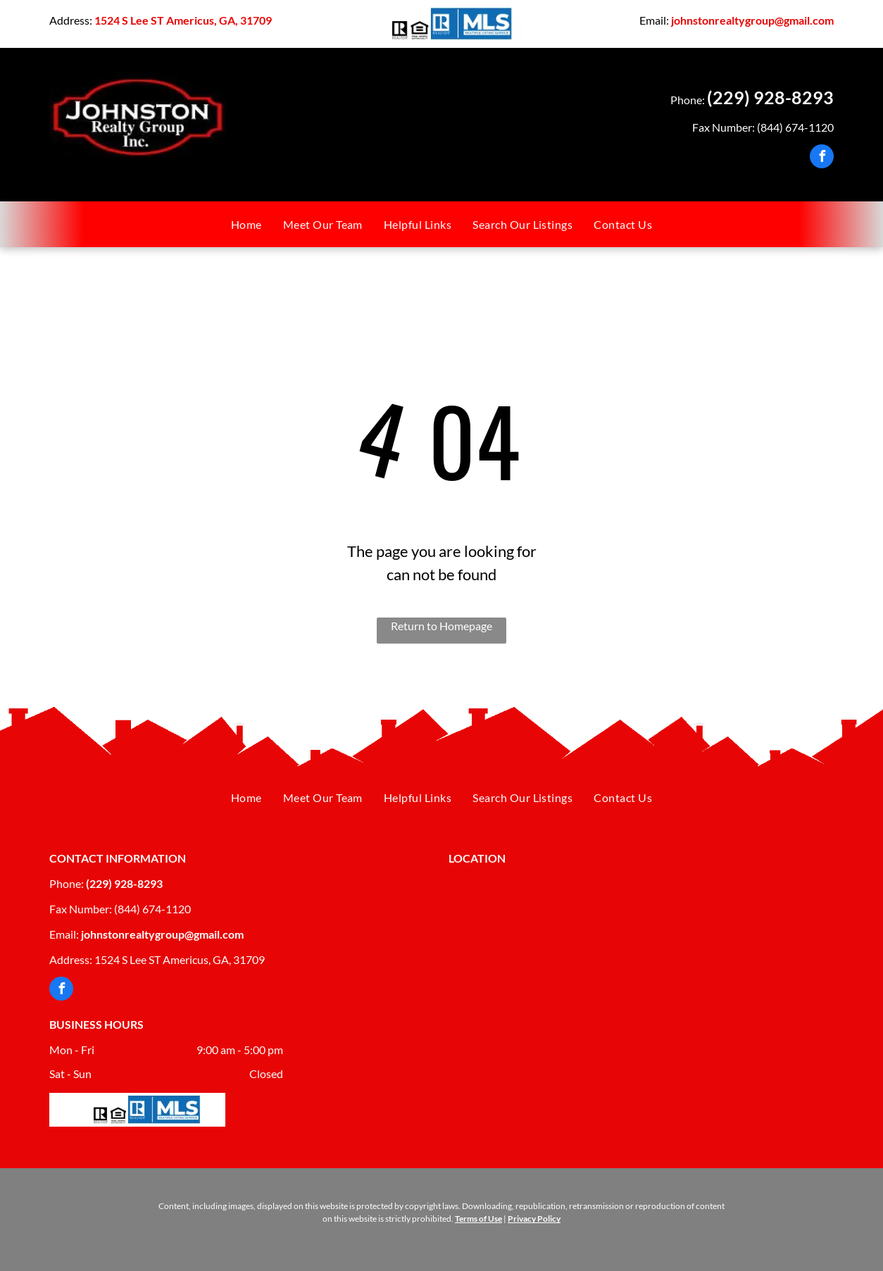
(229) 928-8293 (770, 97)
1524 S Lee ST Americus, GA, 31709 (183, 20)
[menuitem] (246, 224)
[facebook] (822, 158)
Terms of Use (478, 1218)
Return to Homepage (441, 625)
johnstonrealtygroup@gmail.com (752, 20)
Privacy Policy (534, 1218)
